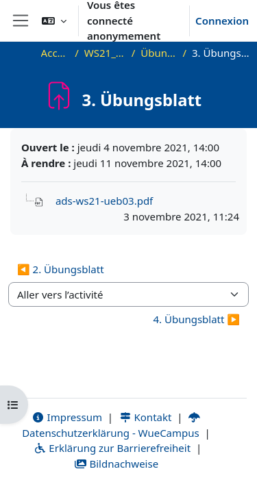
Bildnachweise (116, 463)
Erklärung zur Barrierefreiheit (112, 448)
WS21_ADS (105, 53)
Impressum (67, 417)
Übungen (158, 53)
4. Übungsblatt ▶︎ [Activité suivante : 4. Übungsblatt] (196, 319)
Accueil (55, 53)
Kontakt (145, 417)
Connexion (222, 20)
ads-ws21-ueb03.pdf (104, 200)
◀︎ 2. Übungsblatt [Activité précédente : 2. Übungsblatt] (60, 269)
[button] (54, 20)
